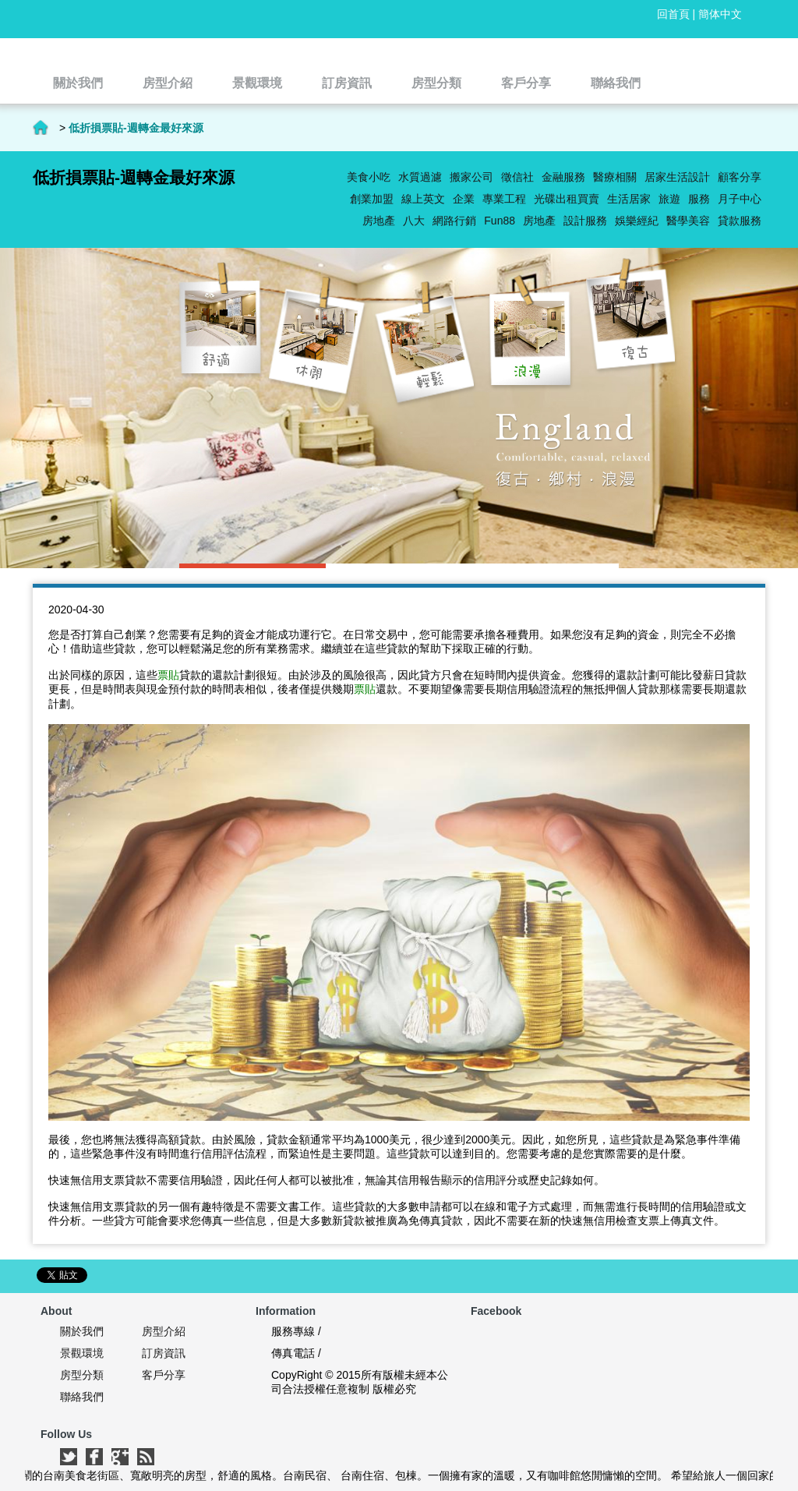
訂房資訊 (163, 1353)
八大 (414, 220)
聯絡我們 (82, 1396)
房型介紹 (163, 1331)
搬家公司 (471, 177)
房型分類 (82, 1375)
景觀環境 (82, 1353)
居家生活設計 (677, 177)
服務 (699, 199)
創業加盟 (372, 199)
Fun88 (499, 220)
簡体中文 (720, 14)
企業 (464, 199)
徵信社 (517, 177)
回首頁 (673, 14)
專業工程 (504, 199)
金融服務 (563, 177)
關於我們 (82, 1331)
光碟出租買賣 (566, 199)
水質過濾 (420, 177)
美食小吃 (368, 177)
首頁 (40, 128)
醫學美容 (688, 220)
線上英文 (423, 199)
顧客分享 (739, 177)
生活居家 (629, 199)
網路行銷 (454, 220)
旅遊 (669, 199)
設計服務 (585, 220)
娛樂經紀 (637, 220)
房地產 (539, 220)
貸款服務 (739, 220)
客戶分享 (163, 1375)
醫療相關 (615, 177)
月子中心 (739, 199)
